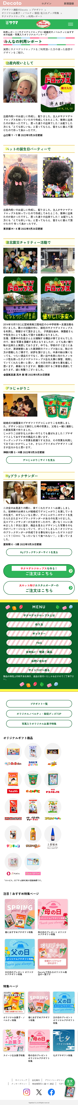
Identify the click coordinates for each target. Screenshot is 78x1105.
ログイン (46, 3)
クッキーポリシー (19, 1083)
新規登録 (69, 3)
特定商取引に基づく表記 (43, 1083)
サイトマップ (21, 1080)
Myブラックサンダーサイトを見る (39, 552)
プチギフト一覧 (39, 703)
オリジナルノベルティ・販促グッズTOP (39, 713)
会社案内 (36, 1080)
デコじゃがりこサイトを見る (39, 460)
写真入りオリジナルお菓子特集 (39, 723)
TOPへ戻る (63, 1083)
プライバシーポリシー (55, 1080)
